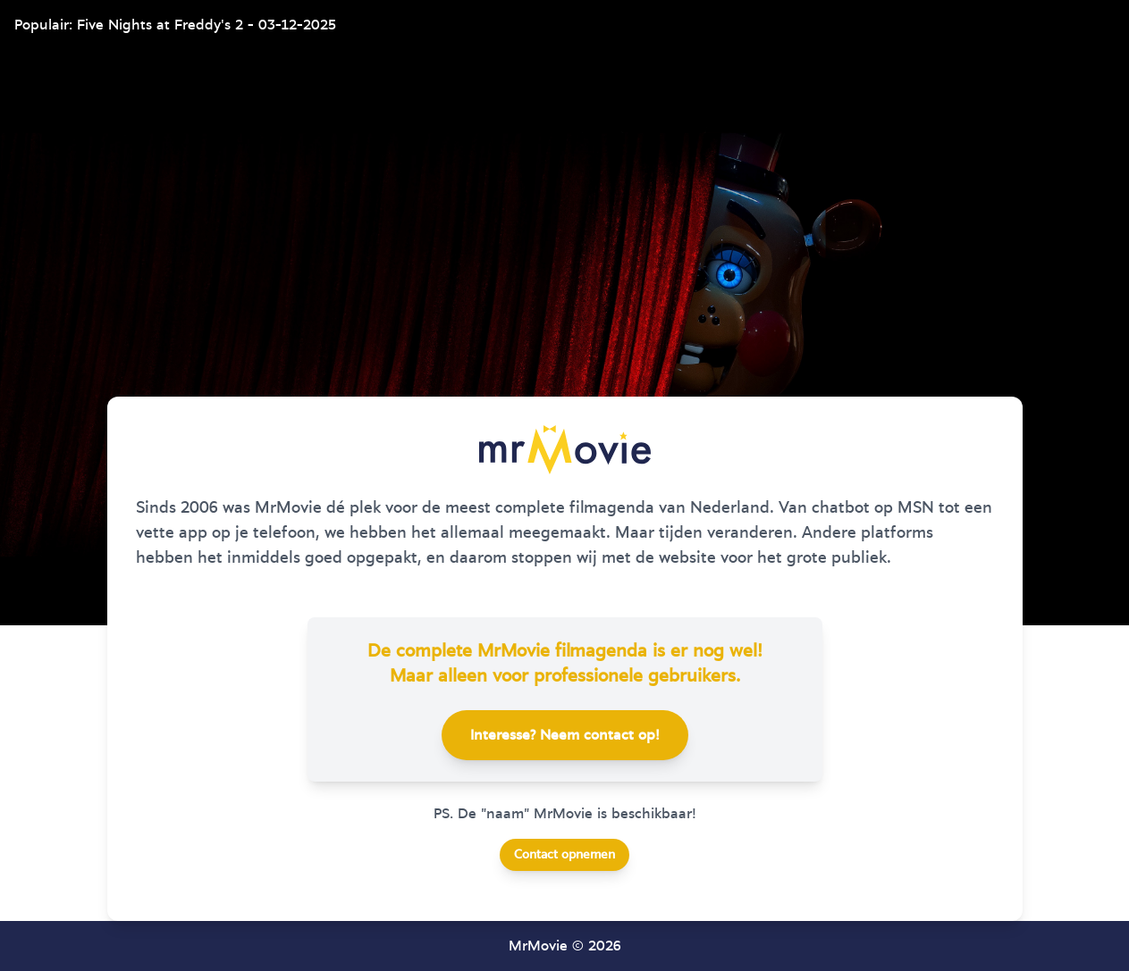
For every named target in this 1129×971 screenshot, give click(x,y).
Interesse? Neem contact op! (565, 735)
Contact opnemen (564, 855)
